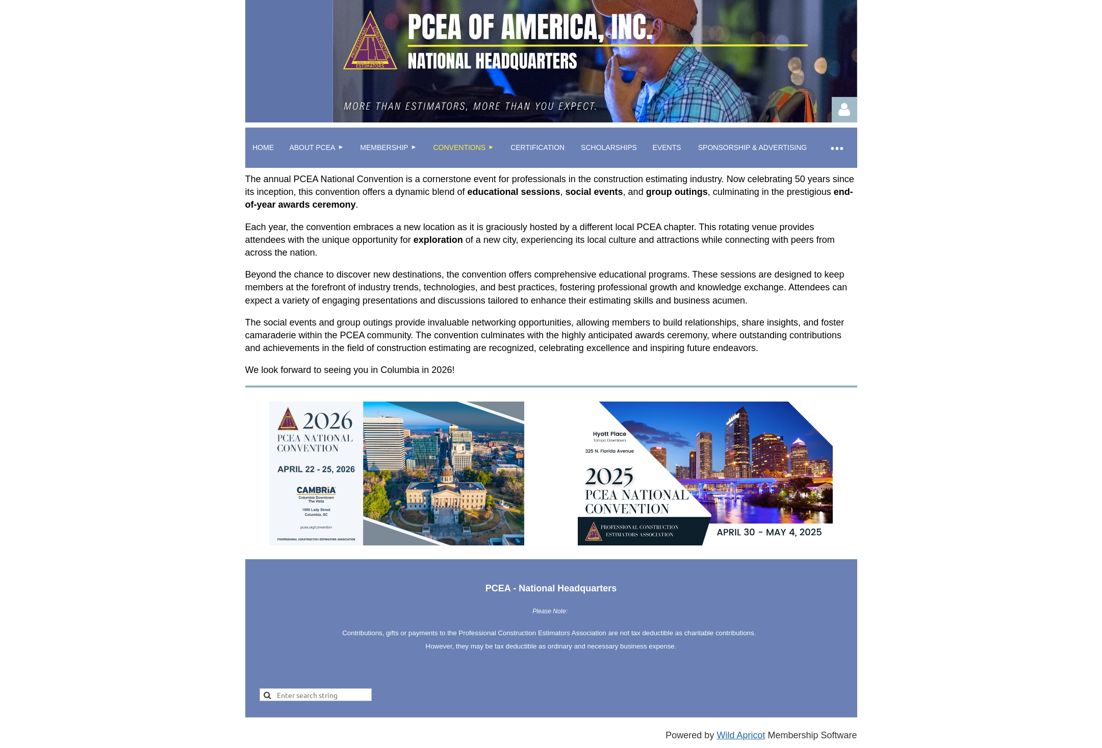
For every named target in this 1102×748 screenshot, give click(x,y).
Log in (844, 109)
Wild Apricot (740, 735)
